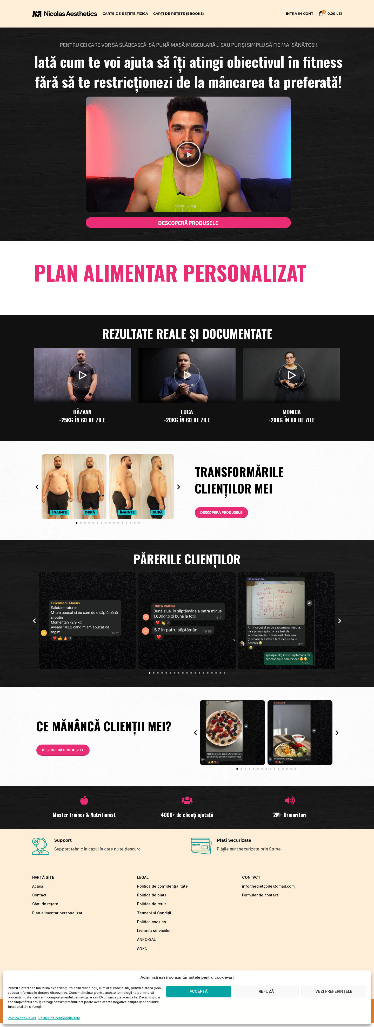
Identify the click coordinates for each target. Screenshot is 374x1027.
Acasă (37, 890)
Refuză (266, 991)
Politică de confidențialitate (59, 1018)
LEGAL (143, 881)
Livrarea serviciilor (154, 935)
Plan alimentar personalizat (57, 917)
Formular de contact (260, 899)
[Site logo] (64, 13)
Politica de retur (151, 908)
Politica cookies (151, 926)
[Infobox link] (107, 850)
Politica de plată (151, 899)
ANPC (142, 952)
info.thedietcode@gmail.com (268, 890)
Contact (39, 899)
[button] (188, 154)
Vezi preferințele (333, 991)
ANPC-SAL (146, 943)
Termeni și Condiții (154, 917)
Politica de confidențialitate (162, 890)
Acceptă (199, 991)
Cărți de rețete (45, 908)
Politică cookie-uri (22, 1018)
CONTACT (251, 881)
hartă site (43, 881)
